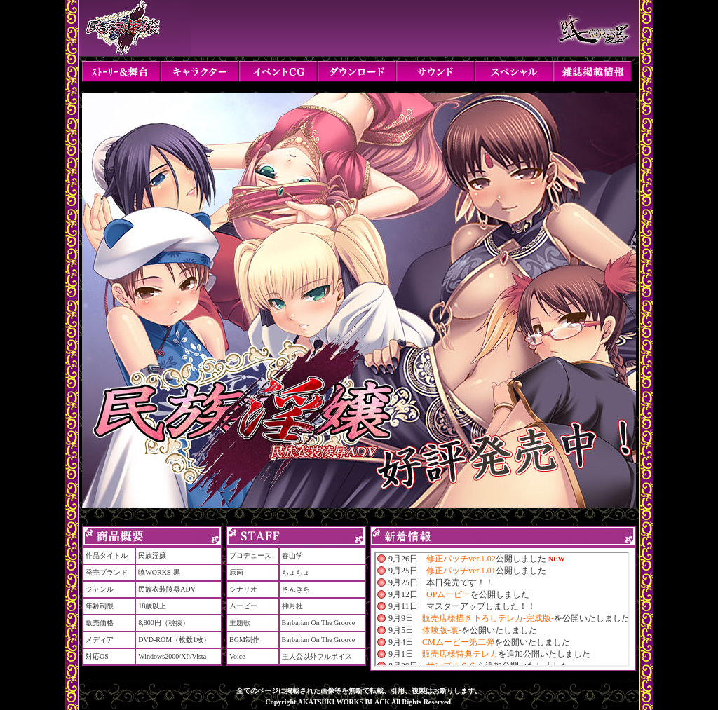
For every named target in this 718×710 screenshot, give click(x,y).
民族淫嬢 (136, 28)
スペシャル (514, 71)
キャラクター (200, 71)
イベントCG (278, 71)
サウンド (435, 71)
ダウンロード (357, 71)
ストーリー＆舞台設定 (121, 71)
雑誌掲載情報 (592, 71)
